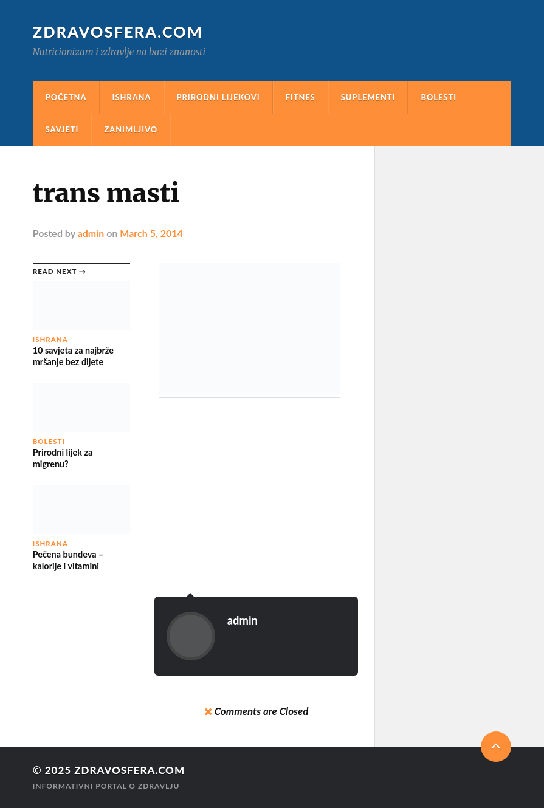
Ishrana (131, 97)
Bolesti (438, 97)
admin (91, 233)
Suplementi (368, 97)
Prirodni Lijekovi (218, 97)
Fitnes (300, 97)
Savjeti (62, 129)
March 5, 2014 (151, 233)
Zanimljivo (130, 129)
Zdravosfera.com (118, 31)
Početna (66, 97)
